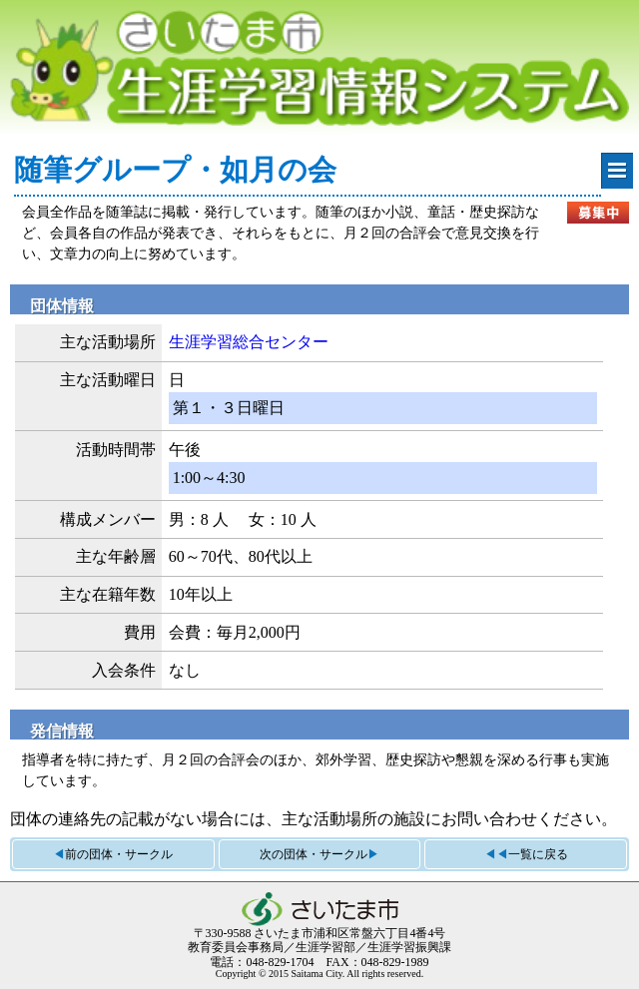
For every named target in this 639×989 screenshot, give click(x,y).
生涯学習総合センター (248, 341)
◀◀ (526, 854)
